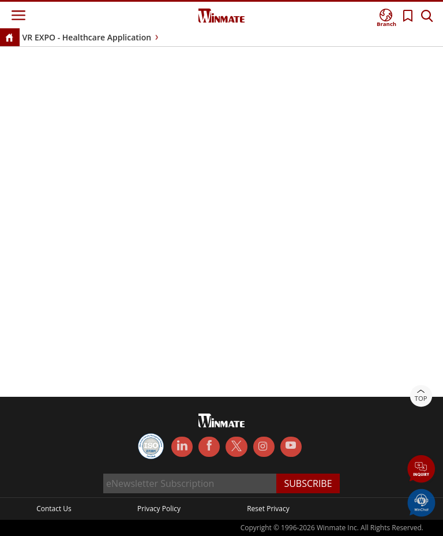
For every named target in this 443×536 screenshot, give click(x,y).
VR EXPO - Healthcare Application (87, 37)
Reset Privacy (268, 508)
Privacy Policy (159, 508)
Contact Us (54, 508)
